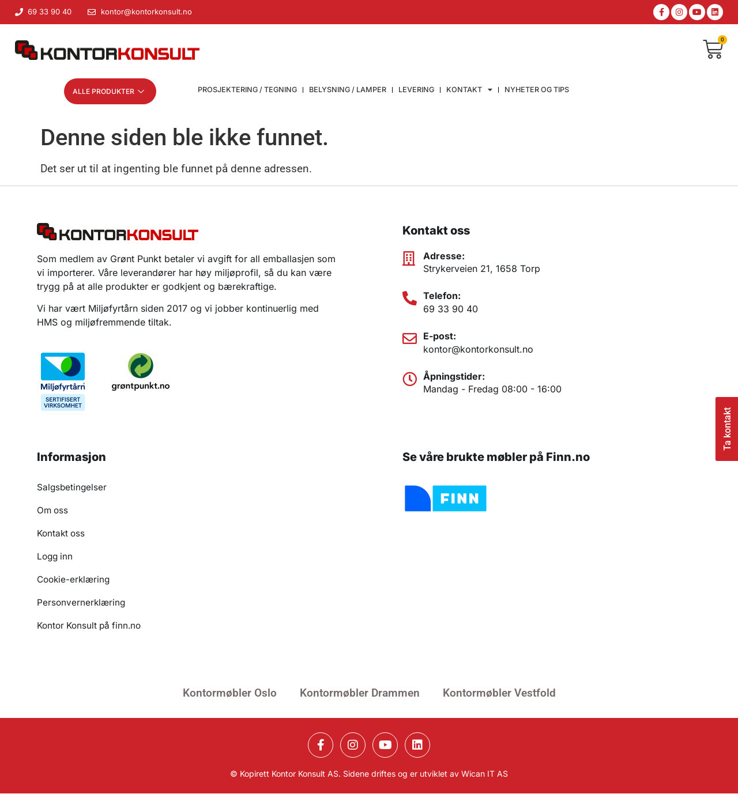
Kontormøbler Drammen (360, 693)
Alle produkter (108, 91)
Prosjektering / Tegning (249, 91)
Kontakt (475, 91)
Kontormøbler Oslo (230, 693)
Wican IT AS (484, 774)
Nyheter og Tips (543, 91)
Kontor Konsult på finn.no (92, 626)
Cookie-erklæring (75, 580)
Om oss (53, 511)
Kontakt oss (62, 534)
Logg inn (56, 557)
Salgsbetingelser (72, 488)
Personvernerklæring (82, 603)
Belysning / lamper (351, 91)
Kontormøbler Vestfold (499, 693)
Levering (421, 91)
